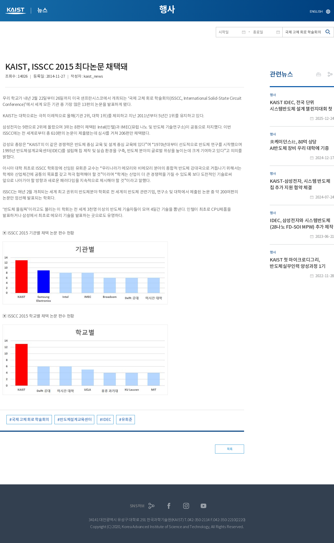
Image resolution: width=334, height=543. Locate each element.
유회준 (127, 419)
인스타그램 (186, 506)
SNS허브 (137, 505)
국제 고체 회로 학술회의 (30, 419)
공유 (330, 74)
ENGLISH (316, 11)
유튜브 (204, 506)
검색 (328, 32)
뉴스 (42, 10)
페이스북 (169, 506)
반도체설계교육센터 (75, 419)
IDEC (106, 419)
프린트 (318, 74)
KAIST (16, 11)
